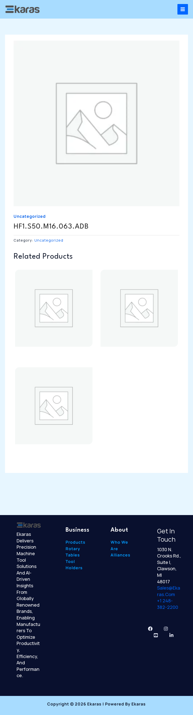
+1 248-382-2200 (167, 604)
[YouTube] (156, 635)
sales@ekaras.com (168, 591)
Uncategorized (30, 216)
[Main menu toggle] (182, 9)
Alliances (120, 555)
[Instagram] (166, 628)
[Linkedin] (171, 635)
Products (75, 542)
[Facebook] (150, 628)
